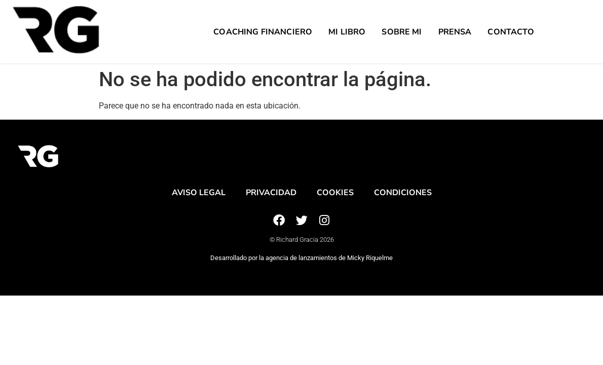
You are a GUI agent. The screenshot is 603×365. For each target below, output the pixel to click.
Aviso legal (198, 192)
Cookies (335, 192)
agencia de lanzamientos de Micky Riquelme (329, 258)
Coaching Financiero (262, 32)
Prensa (455, 32)
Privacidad (271, 192)
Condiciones (403, 192)
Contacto (510, 32)
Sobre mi (402, 32)
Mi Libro (346, 32)
